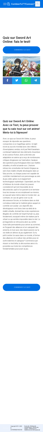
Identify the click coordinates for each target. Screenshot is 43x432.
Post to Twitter (16, 80)
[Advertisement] (21, 22)
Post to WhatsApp (26, 80)
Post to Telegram (35, 80)
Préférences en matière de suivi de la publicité (32, 429)
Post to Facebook (7, 80)
